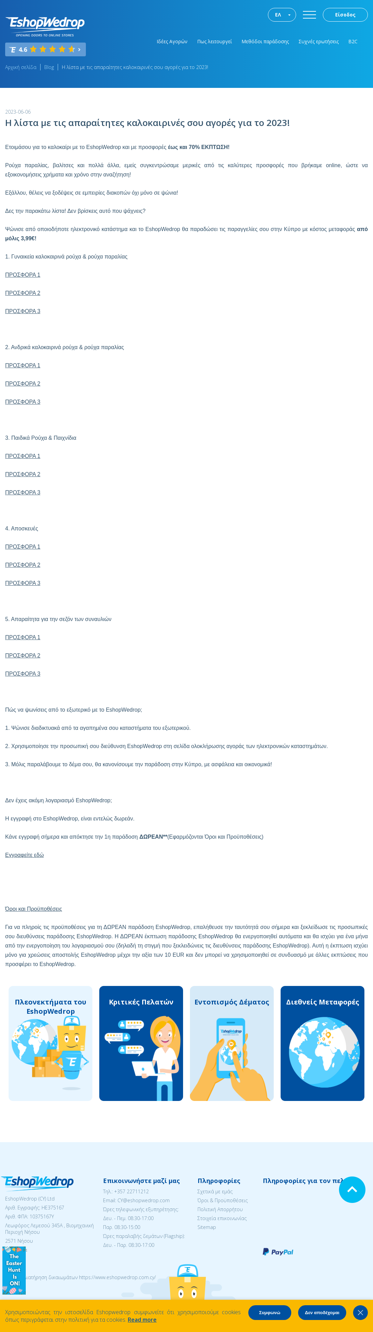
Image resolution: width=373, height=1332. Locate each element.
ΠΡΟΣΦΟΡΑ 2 (22, 293)
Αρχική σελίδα (20, 67)
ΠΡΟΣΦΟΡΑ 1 (22, 275)
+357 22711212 (131, 1191)
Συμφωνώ (269, 1312)
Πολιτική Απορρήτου (220, 1209)
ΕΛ (278, 14)
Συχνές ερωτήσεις (318, 41)
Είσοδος (345, 14)
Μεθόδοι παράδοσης (265, 41)
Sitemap (206, 1227)
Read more (142, 1319)
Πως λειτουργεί (214, 41)
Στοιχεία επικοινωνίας (222, 1218)
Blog (49, 67)
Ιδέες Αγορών (172, 41)
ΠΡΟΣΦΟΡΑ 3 (22, 311)
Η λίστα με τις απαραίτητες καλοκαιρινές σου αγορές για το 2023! (135, 67)
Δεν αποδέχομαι (322, 1312)
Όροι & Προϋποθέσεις (222, 1200)
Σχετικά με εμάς (215, 1191)
